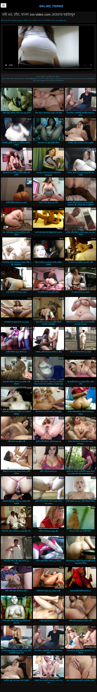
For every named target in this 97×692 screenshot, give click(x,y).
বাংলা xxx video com (58, 20)
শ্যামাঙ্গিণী (46, 20)
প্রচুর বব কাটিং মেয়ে (24, 20)
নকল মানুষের (11, 20)
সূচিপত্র (3, 20)
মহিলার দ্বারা (37, 20)
